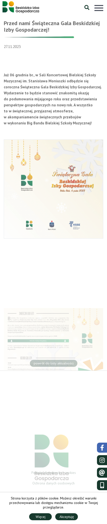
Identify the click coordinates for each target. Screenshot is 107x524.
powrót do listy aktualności (54, 364)
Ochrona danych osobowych (53, 483)
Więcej (40, 516)
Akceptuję (67, 516)
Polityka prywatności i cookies (53, 473)
